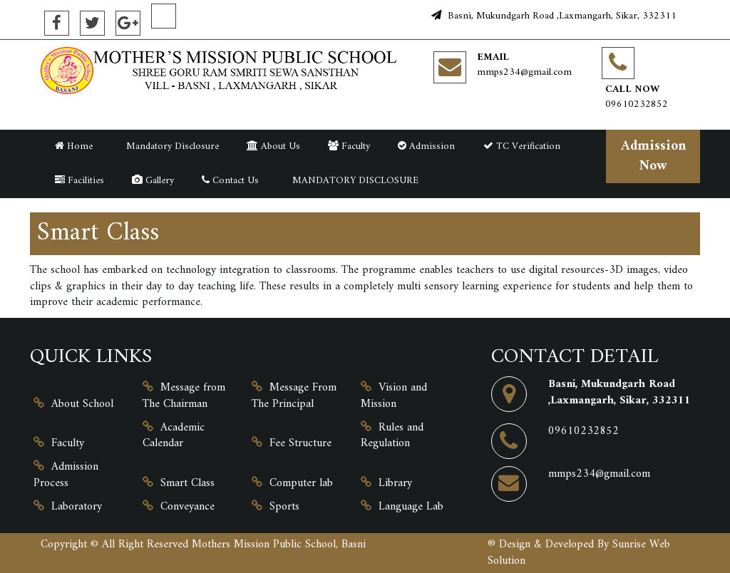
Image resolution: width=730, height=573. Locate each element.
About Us (273, 146)
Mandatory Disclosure (169, 146)
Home (74, 146)
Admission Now (653, 155)
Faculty (349, 146)
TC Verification (521, 146)
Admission (426, 146)
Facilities (79, 181)
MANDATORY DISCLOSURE (352, 181)
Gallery (153, 181)
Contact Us (230, 181)
